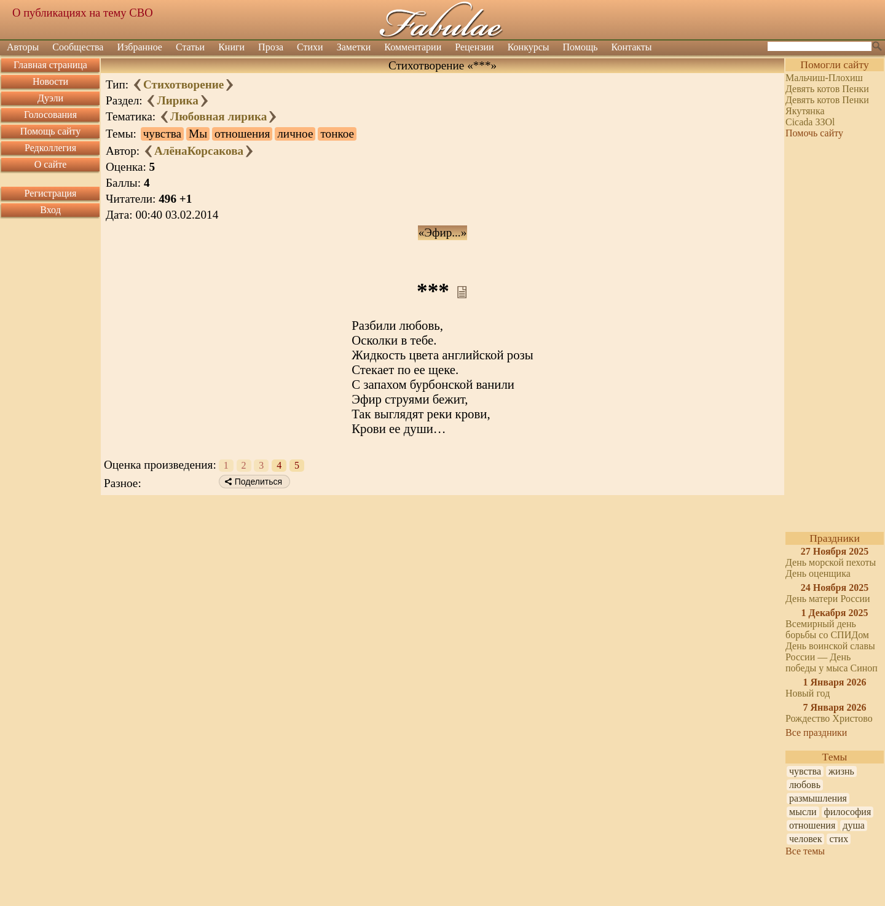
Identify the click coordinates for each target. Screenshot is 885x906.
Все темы (805, 851)
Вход (50, 210)
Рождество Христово (829, 718)
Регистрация (51, 193)
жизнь (841, 771)
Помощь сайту (50, 131)
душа (854, 825)
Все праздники (816, 732)
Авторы (23, 47)
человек (805, 839)
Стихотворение (183, 84)
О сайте (50, 164)
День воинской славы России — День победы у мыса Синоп (831, 657)
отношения (812, 825)
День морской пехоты (830, 562)
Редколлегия (50, 148)
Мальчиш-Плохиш (824, 77)
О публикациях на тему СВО (82, 12)
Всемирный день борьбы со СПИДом (827, 629)
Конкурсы (528, 47)
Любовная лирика (218, 116)
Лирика (177, 100)
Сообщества (77, 47)
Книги (231, 47)
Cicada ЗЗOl (810, 122)
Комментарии (412, 47)
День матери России (827, 598)
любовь (804, 784)
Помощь (580, 47)
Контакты (632, 47)
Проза (270, 47)
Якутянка (805, 111)
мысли (803, 811)
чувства (805, 771)
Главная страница (50, 65)
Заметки (354, 47)
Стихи (310, 47)
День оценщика (818, 573)
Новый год (807, 693)
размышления (818, 798)
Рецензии (474, 47)
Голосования (50, 114)
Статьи (190, 47)
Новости (50, 81)
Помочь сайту (814, 133)
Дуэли (50, 98)
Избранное (139, 47)
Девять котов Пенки (827, 89)
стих (838, 839)
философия (847, 811)
